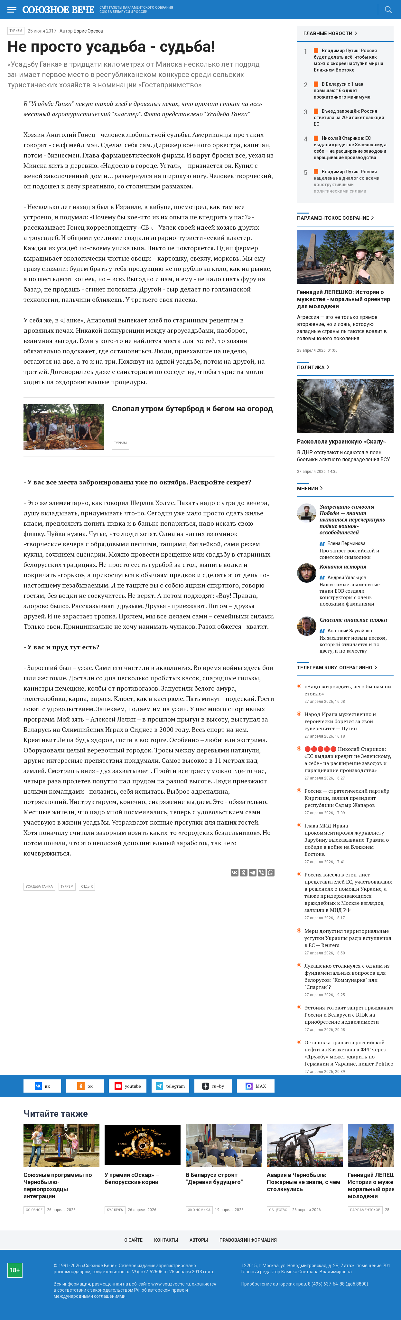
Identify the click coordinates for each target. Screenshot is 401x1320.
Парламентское (365, 1210)
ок (84, 1085)
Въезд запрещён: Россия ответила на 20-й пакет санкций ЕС (349, 118)
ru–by (213, 1086)
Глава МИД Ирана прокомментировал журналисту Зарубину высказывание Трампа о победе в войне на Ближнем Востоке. (346, 839)
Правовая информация (248, 1240)
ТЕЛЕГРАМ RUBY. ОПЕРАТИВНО (334, 668)
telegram (170, 1085)
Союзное (34, 1210)
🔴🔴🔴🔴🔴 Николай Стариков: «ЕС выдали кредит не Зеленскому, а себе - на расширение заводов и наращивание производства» (347, 759)
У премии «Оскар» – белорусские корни (132, 1178)
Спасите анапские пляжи (353, 619)
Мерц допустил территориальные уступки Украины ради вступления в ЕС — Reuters (347, 938)
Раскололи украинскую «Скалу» (341, 441)
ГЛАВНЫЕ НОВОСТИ (327, 33)
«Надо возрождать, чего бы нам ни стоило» (347, 690)
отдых (87, 886)
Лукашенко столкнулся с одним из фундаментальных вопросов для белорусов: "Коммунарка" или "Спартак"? (346, 976)
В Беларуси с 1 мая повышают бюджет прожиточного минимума (342, 90)
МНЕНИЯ (307, 489)
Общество (278, 1210)
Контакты (166, 1240)
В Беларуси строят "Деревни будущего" (214, 1178)
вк (42, 1085)
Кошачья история (343, 566)
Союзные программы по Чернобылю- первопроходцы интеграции (57, 1186)
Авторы (199, 1240)
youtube (128, 1085)
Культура (115, 1210)
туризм (67, 886)
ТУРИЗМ (120, 443)
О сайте (133, 1240)
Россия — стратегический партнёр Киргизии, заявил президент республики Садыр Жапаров (346, 797)
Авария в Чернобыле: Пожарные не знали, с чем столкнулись (303, 1182)
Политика (311, 367)
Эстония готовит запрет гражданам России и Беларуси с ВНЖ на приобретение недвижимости (348, 1014)
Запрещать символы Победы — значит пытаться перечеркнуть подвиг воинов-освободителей (352, 519)
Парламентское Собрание (333, 218)
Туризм (16, 31)
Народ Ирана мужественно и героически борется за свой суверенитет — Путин (340, 721)
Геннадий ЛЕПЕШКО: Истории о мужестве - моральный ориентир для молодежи (343, 299)
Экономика (199, 1210)
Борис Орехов (88, 30)
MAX (256, 1086)
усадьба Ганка (39, 886)
